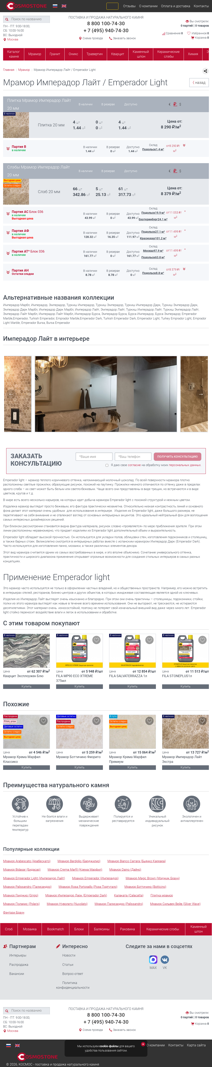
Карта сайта (196, 1045)
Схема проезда (93, 38)
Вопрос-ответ (72, 974)
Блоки (79, 929)
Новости (68, 955)
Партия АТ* (28, 251)
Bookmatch (55, 929)
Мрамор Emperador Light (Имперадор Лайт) (34, 878)
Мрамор (34, 54)
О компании (148, 6)
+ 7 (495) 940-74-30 (106, 30)
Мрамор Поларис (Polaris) (21, 904)
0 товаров (202, 25)
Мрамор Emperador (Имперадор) (95, 878)
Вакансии (16, 974)
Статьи (67, 965)
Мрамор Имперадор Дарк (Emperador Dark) (76, 895)
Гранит (55, 54)
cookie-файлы (109, 1046)
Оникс (73, 54)
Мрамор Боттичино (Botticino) (145, 887)
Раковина (127, 929)
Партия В (19, 146)
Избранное (200, 33)
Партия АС (27, 212)
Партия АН (20, 270)
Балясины (102, 929)
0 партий (187, 25)
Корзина (202, 37)
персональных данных (185, 465)
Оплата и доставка (175, 6)
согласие (134, 465)
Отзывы (129, 6)
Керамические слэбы (168, 54)
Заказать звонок (124, 38)
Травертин (95, 54)
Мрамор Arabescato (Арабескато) (27, 861)
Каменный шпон (141, 54)
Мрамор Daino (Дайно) (125, 869)
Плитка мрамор (162, 895)
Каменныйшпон (198, 929)
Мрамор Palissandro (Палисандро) (27, 887)
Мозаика (30, 929)
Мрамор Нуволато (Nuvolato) (67, 904)
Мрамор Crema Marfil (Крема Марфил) (75, 869)
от (173, 148)
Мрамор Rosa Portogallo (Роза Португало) (88, 887)
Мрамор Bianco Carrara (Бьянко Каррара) (136, 861)
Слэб (9, 929)
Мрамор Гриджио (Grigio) (20, 895)
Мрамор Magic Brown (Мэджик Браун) (153, 878)
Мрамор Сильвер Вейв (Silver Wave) (175, 904)
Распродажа (18, 965)
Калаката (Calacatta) (128, 895)
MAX (153, 962)
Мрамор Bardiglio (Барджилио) (79, 861)
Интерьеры (17, 955)
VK (165, 962)
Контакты (201, 6)
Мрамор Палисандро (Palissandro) (119, 904)
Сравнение (172, 33)
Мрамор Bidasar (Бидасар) (22, 869)
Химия (193, 54)
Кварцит (117, 54)
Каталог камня (13, 54)
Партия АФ (20, 231)
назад (198, 82)
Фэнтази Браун (13, 912)
